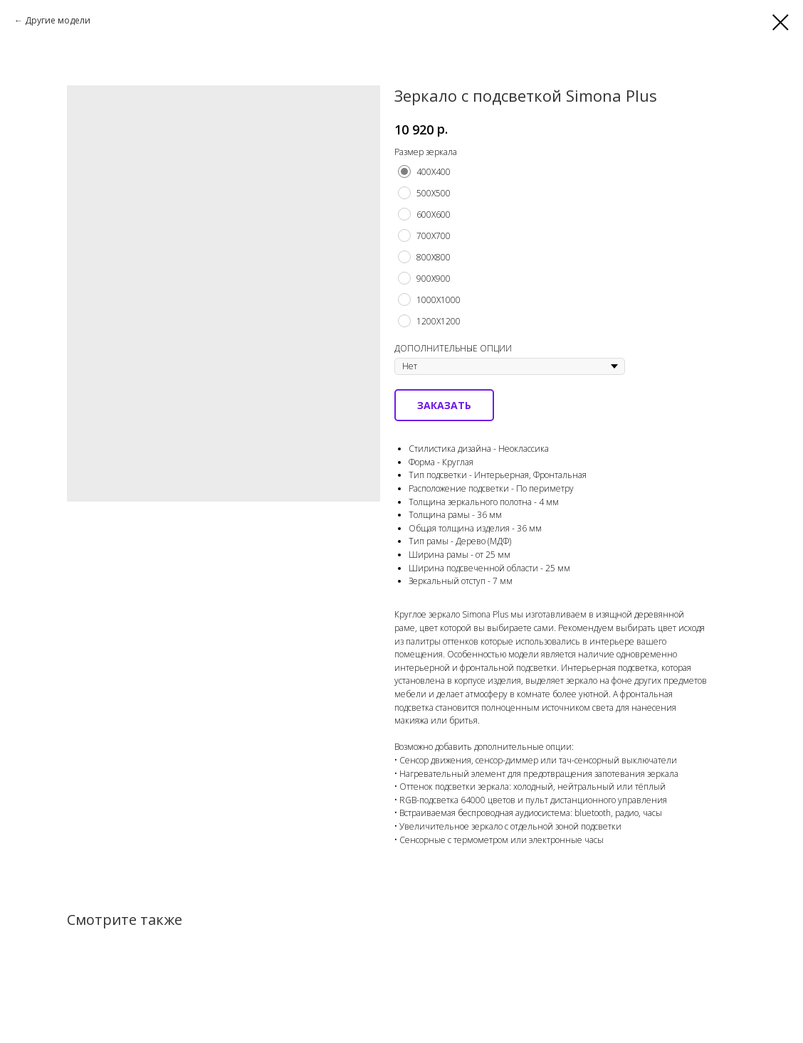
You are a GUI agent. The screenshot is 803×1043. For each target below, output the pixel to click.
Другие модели (57, 20)
